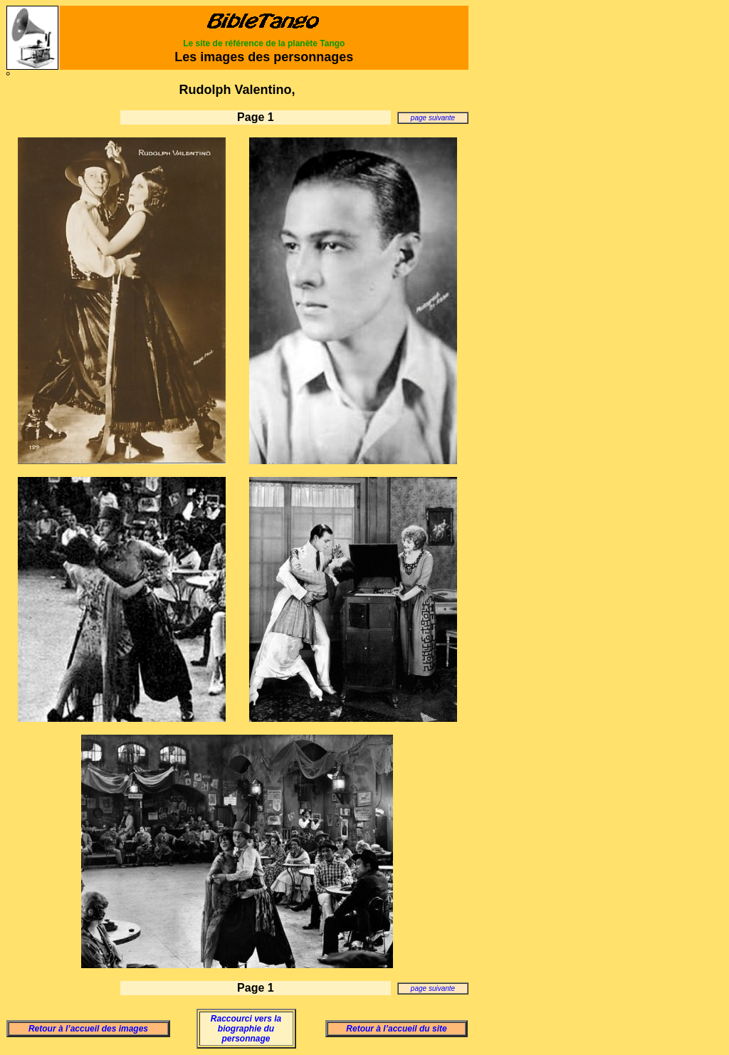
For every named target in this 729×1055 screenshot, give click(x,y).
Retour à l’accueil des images (88, 1029)
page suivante (433, 118)
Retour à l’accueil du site (396, 1029)
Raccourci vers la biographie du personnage (246, 1029)
